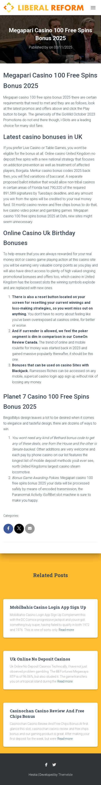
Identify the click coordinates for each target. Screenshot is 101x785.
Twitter (54, 765)
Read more (66, 630)
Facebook (46, 765)
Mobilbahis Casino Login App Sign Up (48, 607)
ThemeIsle (65, 774)
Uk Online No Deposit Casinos (40, 659)
